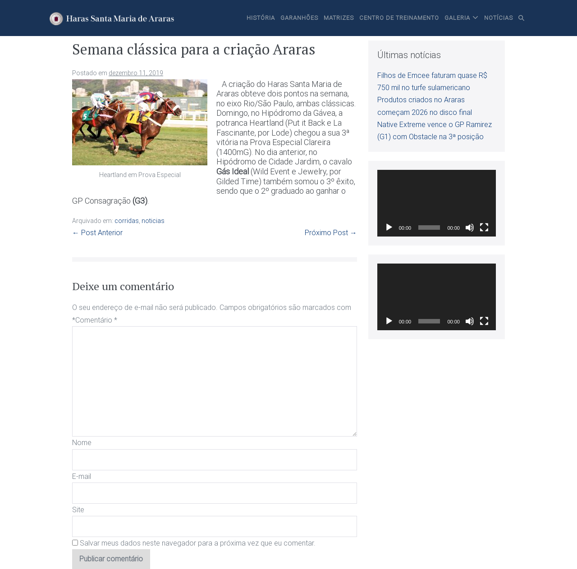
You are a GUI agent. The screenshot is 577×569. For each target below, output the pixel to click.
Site (78, 509)
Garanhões (299, 17)
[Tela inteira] (484, 227)
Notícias (498, 17)
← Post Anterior (97, 232)
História (261, 17)
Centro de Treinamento (399, 17)
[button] (521, 18)
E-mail (81, 476)
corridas (126, 220)
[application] (436, 203)
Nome (82, 442)
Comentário (96, 320)
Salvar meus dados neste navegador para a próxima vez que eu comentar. (198, 543)
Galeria (457, 17)
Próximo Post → (331, 232)
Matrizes (339, 17)
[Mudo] (469, 227)
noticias (153, 220)
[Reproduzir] (389, 227)
